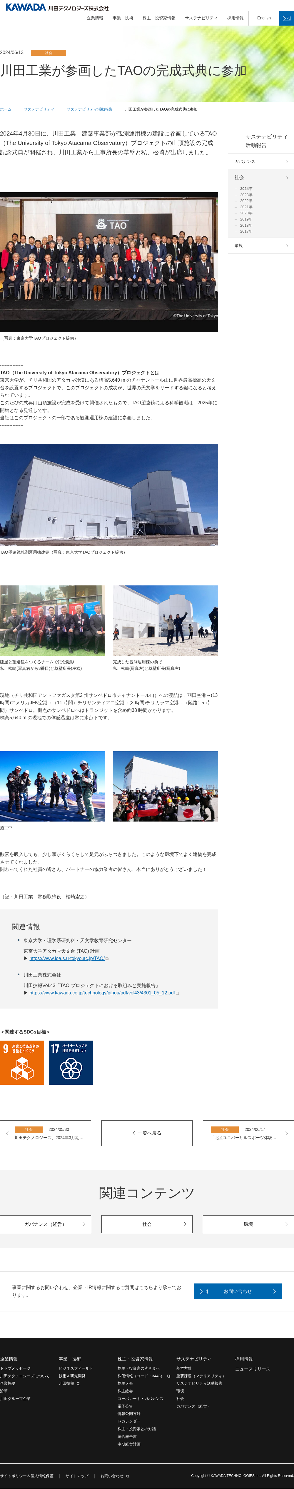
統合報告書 (127, 1437)
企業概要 (7, 1384)
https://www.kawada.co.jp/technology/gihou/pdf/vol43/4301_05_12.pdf (102, 993)
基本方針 (184, 1368)
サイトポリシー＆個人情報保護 (27, 1476)
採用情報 (235, 18)
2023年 (246, 195)
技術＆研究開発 (72, 1376)
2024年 (246, 189)
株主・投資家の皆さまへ (139, 1368)
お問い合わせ (286, 18)
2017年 (246, 232)
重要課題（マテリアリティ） (201, 1376)
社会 (239, 177)
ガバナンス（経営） (193, 1406)
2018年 (246, 225)
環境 (239, 245)
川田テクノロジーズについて (25, 1376)
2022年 (246, 201)
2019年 (246, 219)
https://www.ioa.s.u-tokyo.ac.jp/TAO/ (67, 959)
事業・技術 (123, 18)
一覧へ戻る (149, 1133)
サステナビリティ (201, 18)
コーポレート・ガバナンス (140, 1399)
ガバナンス (245, 161)
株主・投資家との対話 (137, 1429)
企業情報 (95, 18)
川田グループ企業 (15, 1399)
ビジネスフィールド (76, 1368)
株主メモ (125, 1384)
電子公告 (125, 1406)
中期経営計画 (129, 1444)
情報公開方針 (129, 1414)
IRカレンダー (129, 1422)
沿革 (4, 1391)
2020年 (246, 213)
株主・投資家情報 (159, 18)
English (264, 18)
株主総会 (125, 1391)
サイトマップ (77, 1476)
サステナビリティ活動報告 (266, 141)
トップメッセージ (15, 1368)
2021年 (246, 207)
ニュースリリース (252, 1369)
